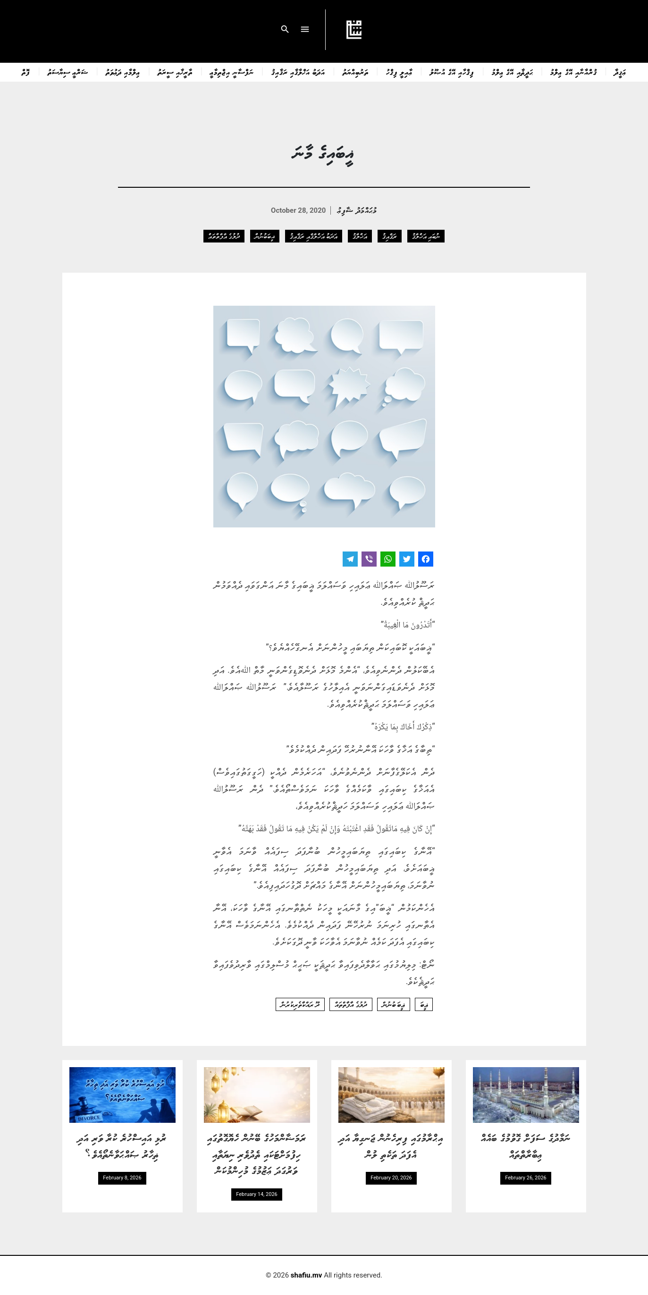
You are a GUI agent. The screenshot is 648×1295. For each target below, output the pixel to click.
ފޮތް (26, 71)
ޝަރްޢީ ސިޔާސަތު (68, 71)
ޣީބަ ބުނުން (393, 1004)
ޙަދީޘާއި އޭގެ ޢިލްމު (512, 71)
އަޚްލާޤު (360, 236)
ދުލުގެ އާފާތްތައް (224, 236)
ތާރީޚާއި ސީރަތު (175, 71)
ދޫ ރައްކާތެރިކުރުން (300, 1004)
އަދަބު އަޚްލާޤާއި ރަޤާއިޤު (298, 71)
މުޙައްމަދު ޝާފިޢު (357, 210)
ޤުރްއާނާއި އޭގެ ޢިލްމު (573, 71)
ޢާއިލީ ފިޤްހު (399, 71)
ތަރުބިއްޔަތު (356, 71)
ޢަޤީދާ (620, 71)
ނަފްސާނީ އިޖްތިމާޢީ (231, 71)
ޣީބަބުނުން (265, 236)
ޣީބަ (424, 1004)
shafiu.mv (306, 1275)
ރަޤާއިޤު (389, 236)
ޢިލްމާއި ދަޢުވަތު (123, 71)
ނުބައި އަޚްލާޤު (426, 236)
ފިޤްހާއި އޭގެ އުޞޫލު (452, 71)
